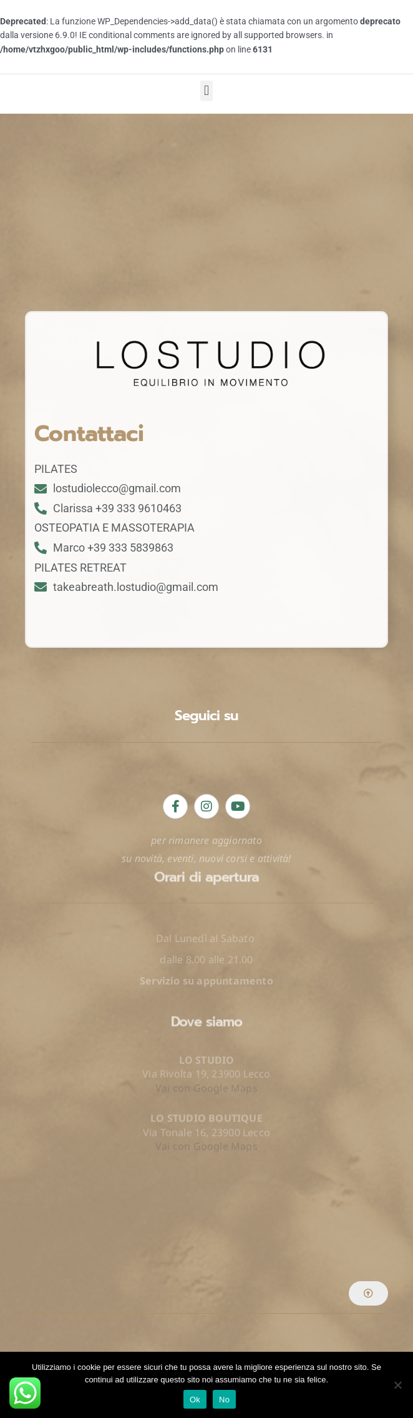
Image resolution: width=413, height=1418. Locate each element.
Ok (195, 1399)
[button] (206, 91)
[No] (397, 1385)
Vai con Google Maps (206, 1026)
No (224, 1399)
